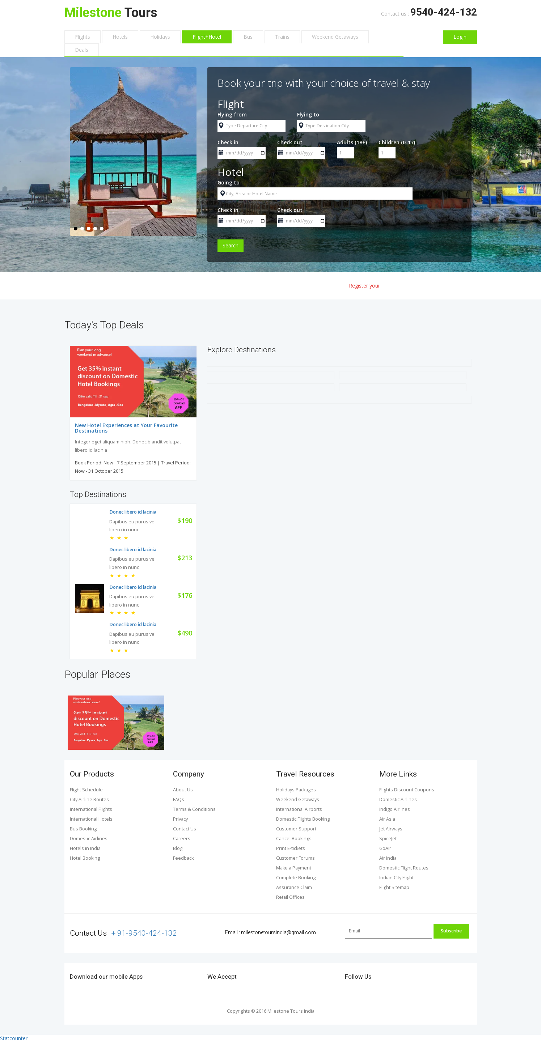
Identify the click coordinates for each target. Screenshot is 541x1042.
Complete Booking (296, 878)
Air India (388, 858)
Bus (248, 36)
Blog (177, 848)
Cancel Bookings (294, 838)
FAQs (178, 799)
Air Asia (387, 819)
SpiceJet (388, 838)
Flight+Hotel (207, 36)
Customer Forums (295, 858)
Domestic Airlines (88, 838)
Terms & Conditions (194, 809)
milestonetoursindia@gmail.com (278, 932)
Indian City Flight (396, 878)
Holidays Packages (296, 790)
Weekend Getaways (335, 36)
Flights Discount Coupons (406, 790)
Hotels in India (85, 848)
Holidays (160, 36)
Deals (81, 49)
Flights (82, 36)
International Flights (91, 809)
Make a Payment (293, 868)
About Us (183, 790)
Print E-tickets (290, 848)
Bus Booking (83, 829)
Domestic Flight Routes (403, 868)
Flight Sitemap (394, 887)
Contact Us (184, 829)
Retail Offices (290, 897)
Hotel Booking (85, 858)
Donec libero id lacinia (132, 512)
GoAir (385, 848)
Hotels (120, 36)
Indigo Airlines (394, 809)
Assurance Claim (294, 887)
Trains (282, 36)
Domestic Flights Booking (303, 819)
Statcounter (14, 1038)
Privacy (180, 819)
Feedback (183, 858)
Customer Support (296, 829)
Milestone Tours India (290, 1011)
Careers (181, 838)
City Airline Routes (89, 799)
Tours (110, 12)
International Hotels (91, 819)
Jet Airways (390, 829)
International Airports (299, 809)
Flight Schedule (86, 790)
